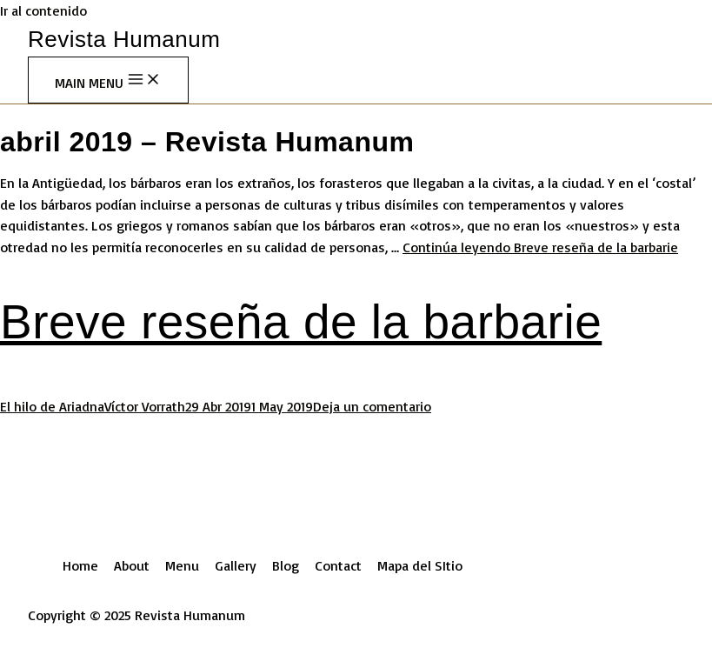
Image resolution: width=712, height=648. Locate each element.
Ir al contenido (43, 10)
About (132, 565)
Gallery (235, 565)
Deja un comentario (372, 406)
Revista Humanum (124, 39)
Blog (285, 565)
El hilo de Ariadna (52, 406)
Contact (338, 565)
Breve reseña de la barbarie (301, 322)
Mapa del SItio (419, 565)
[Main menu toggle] (108, 80)
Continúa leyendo (540, 247)
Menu (182, 565)
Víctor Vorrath (144, 406)
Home (80, 565)
